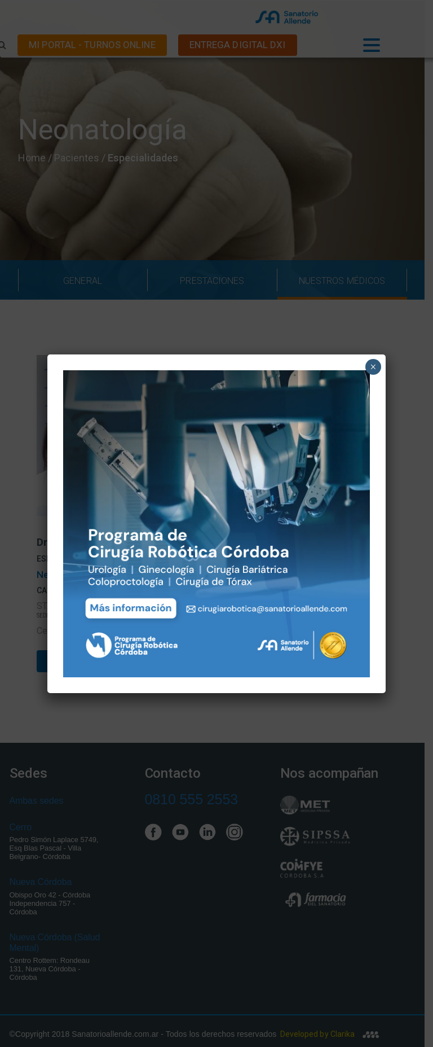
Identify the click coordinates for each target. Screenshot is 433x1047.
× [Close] (373, 367)
